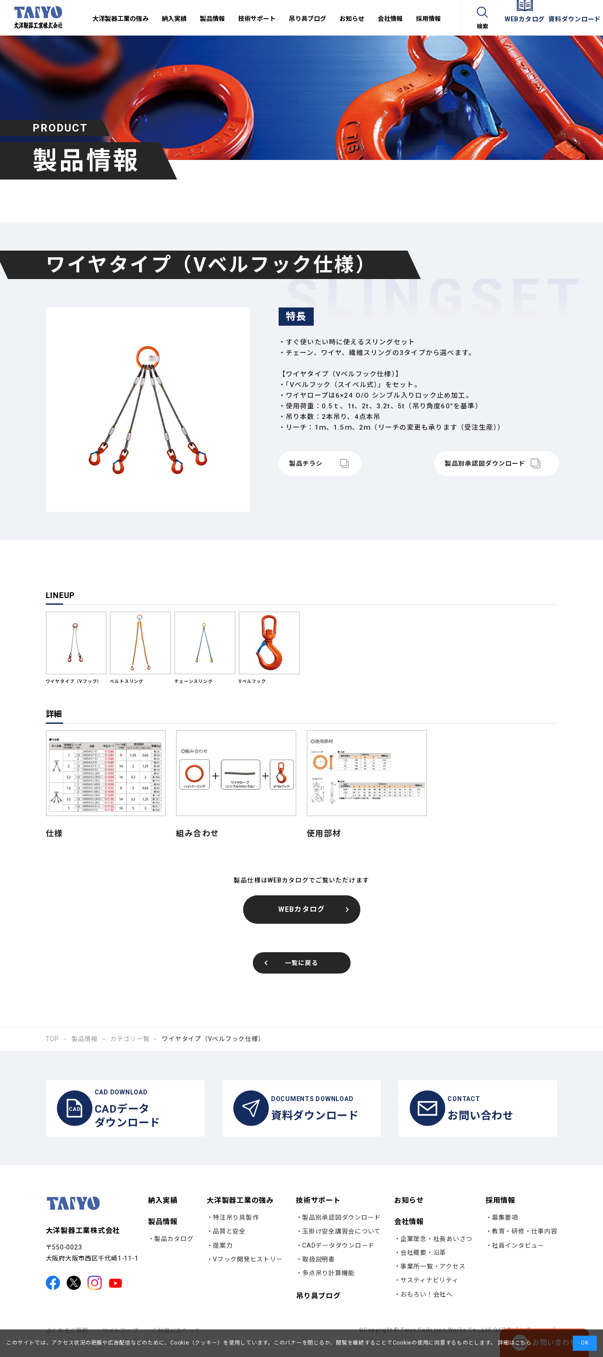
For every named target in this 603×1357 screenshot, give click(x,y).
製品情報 (85, 1038)
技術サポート (318, 1209)
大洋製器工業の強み (240, 1209)
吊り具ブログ (318, 1305)
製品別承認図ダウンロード (472, 463)
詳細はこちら (513, 1343)
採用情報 (500, 1209)
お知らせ (409, 1209)
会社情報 (409, 1230)
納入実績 (163, 1209)
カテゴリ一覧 (130, 1038)
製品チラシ (306, 463)
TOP (52, 1038)
